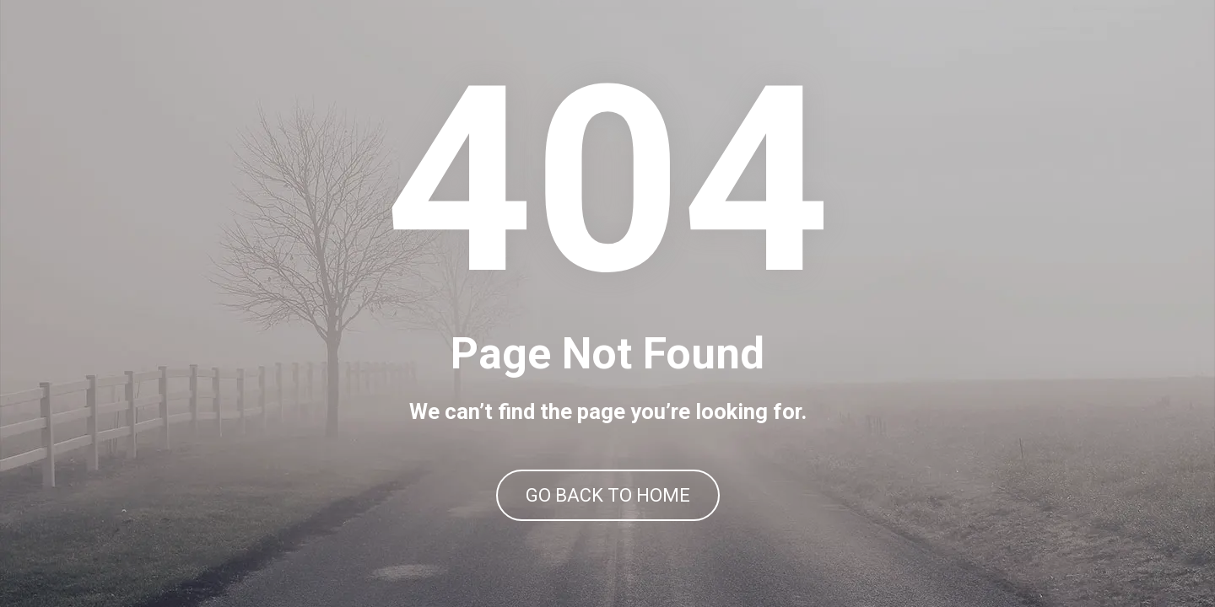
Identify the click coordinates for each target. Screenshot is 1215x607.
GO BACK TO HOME (608, 495)
